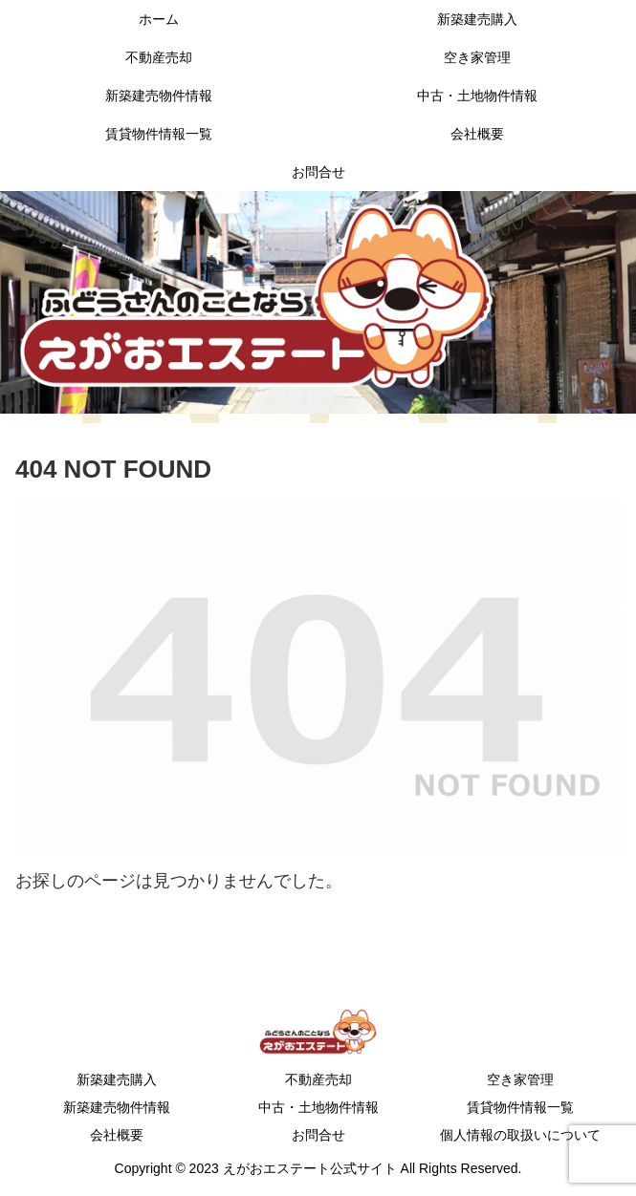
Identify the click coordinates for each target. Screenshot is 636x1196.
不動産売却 (318, 1079)
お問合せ (318, 1135)
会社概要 (116, 1135)
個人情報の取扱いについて (520, 1135)
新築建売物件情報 (116, 1107)
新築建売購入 (117, 1079)
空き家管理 (520, 1079)
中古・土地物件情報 (318, 1107)
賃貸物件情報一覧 (520, 1107)
